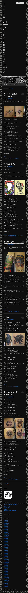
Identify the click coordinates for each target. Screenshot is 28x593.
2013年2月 (6, 574)
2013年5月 (6, 569)
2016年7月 (6, 526)
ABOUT (10, 84)
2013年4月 (6, 571)
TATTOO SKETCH (12, 235)
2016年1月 (6, 532)
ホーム (5, 84)
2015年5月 (6, 539)
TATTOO (10, 158)
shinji (12, 88)
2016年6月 (6, 527)
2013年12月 (6, 559)
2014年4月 (6, 553)
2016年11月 (6, 523)
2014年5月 (6, 551)
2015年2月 (6, 542)
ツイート (5, 156)
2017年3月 (6, 520)
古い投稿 (6, 483)
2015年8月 (6, 536)
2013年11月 (6, 560)
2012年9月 (6, 581)
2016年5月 (6, 529)
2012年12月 (6, 577)
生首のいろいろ (10, 242)
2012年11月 (6, 578)
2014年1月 (6, 557)
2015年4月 (6, 541)
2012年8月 (6, 583)
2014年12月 (6, 545)
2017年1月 (6, 521)
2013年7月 (6, 566)
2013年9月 (6, 563)
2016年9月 (6, 524)
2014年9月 (6, 547)
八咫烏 (6, 317)
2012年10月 (6, 580)
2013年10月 (6, 562)
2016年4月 (6, 530)
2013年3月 (6, 572)
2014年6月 (6, 550)
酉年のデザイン (10, 164)
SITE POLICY (16, 84)
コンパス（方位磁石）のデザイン (11, 504)
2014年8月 (6, 548)
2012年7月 (6, 584)
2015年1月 (6, 544)
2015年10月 (6, 535)
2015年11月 (6, 533)
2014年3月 (6, 554)
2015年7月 (6, 538)
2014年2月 (6, 556)
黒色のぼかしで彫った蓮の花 (10, 510)
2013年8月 (6, 565)
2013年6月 (6, 568)
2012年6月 (6, 586)
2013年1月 (6, 576)
